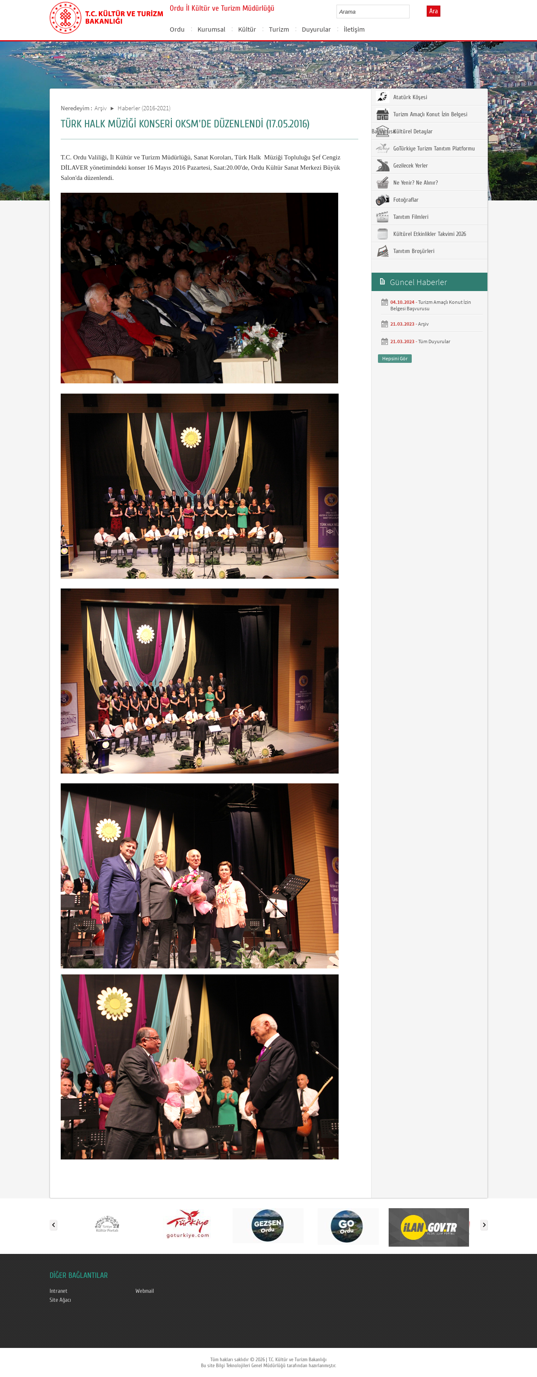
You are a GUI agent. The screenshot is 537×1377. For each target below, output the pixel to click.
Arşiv (100, 108)
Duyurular (316, 29)
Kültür (247, 29)
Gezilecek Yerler (402, 165)
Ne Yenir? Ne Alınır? (407, 182)
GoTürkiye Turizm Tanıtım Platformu (425, 148)
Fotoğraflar (397, 200)
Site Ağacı (60, 1300)
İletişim (354, 29)
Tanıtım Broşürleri (405, 251)
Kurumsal (211, 29)
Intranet (59, 1291)
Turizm (279, 29)
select (412, 11)
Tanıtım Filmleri (402, 217)
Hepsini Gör (394, 358)
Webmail (145, 1291)
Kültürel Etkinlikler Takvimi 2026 (421, 234)
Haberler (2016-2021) (144, 108)
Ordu (177, 29)
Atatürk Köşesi (401, 97)
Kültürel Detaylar (404, 131)
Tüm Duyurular (434, 341)
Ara (433, 11)
